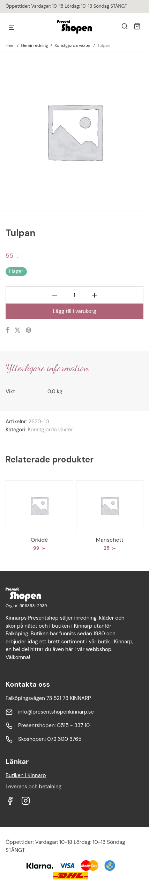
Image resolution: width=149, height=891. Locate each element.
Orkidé (39, 539)
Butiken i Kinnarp (26, 775)
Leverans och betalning (33, 786)
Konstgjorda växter (72, 45)
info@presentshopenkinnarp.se (56, 711)
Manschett (110, 539)
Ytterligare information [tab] (47, 368)
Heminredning (34, 45)
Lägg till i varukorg (74, 311)
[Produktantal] (74, 295)
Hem (10, 45)
